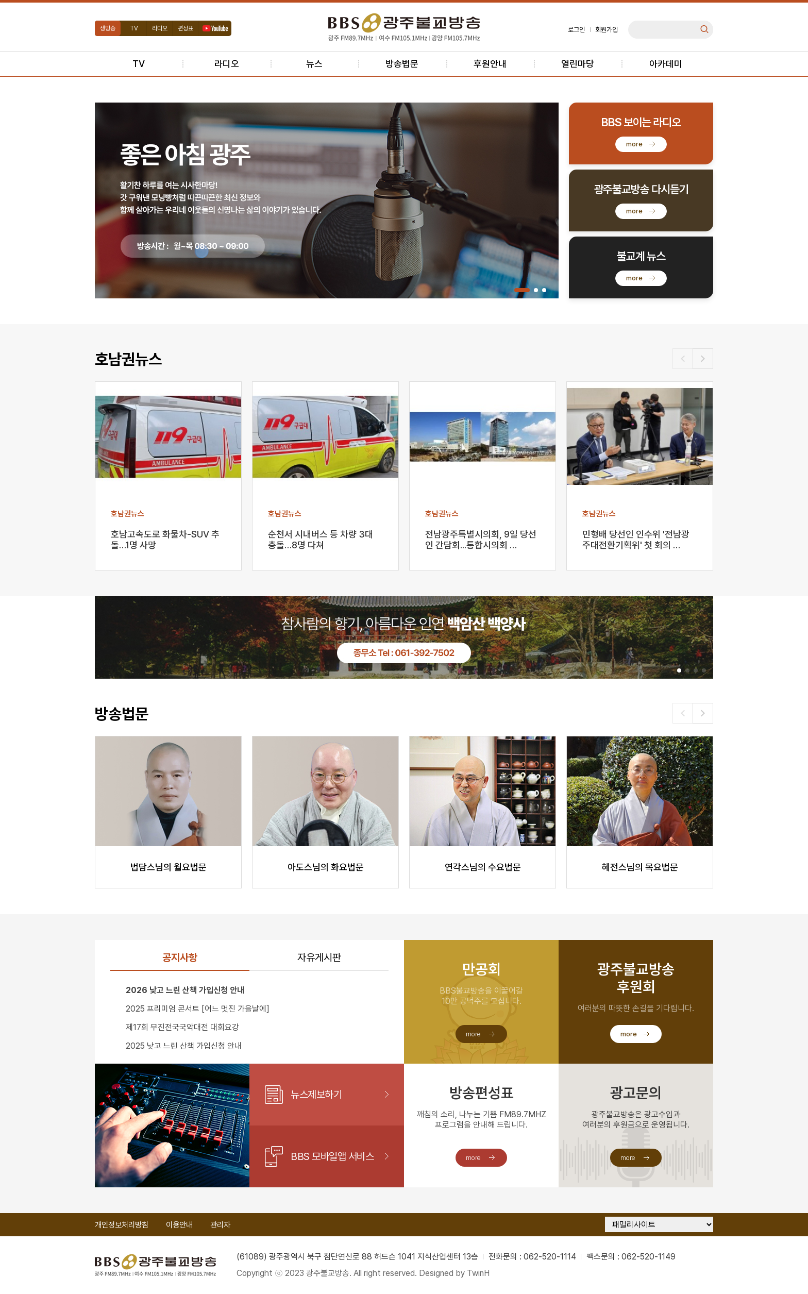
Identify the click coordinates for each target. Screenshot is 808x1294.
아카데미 (665, 63)
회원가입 (606, 29)
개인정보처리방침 (121, 1225)
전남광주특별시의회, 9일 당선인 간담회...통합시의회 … (480, 539)
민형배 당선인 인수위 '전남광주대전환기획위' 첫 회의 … (635, 539)
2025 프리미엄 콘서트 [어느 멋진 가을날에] (198, 1009)
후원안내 (490, 63)
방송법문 (401, 63)
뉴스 (314, 63)
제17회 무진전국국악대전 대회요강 (182, 1027)
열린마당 (577, 63)
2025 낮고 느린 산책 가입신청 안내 (184, 1046)
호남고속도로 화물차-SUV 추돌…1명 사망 (165, 539)
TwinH (478, 1273)
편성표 (185, 28)
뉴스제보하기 (316, 1094)
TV (134, 28)
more (634, 144)
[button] (522, 290)
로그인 (576, 29)
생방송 (107, 28)
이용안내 (179, 1225)
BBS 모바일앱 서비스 (332, 1156)
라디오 (159, 28)
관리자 (220, 1225)
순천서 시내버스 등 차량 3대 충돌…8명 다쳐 (320, 539)
